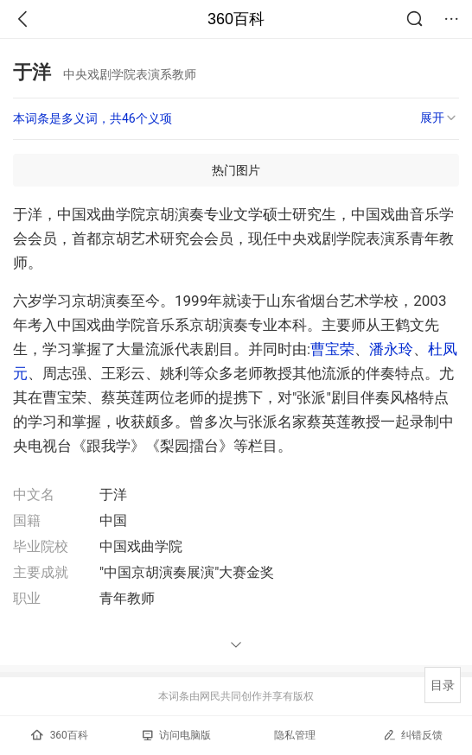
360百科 (236, 19)
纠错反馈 (413, 734)
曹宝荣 (332, 349)
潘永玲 (391, 349)
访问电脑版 (177, 735)
